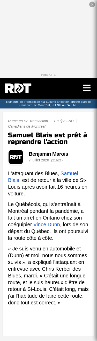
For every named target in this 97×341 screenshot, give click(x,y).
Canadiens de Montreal (27, 126)
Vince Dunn (46, 224)
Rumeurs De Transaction (28, 121)
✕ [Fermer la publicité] (92, 4)
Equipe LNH (64, 121)
